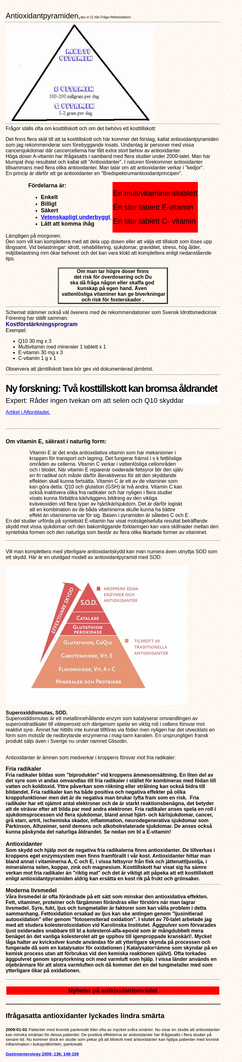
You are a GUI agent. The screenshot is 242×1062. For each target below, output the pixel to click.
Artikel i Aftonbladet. (28, 412)
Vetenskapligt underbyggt (76, 217)
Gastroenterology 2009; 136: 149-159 (42, 1054)
